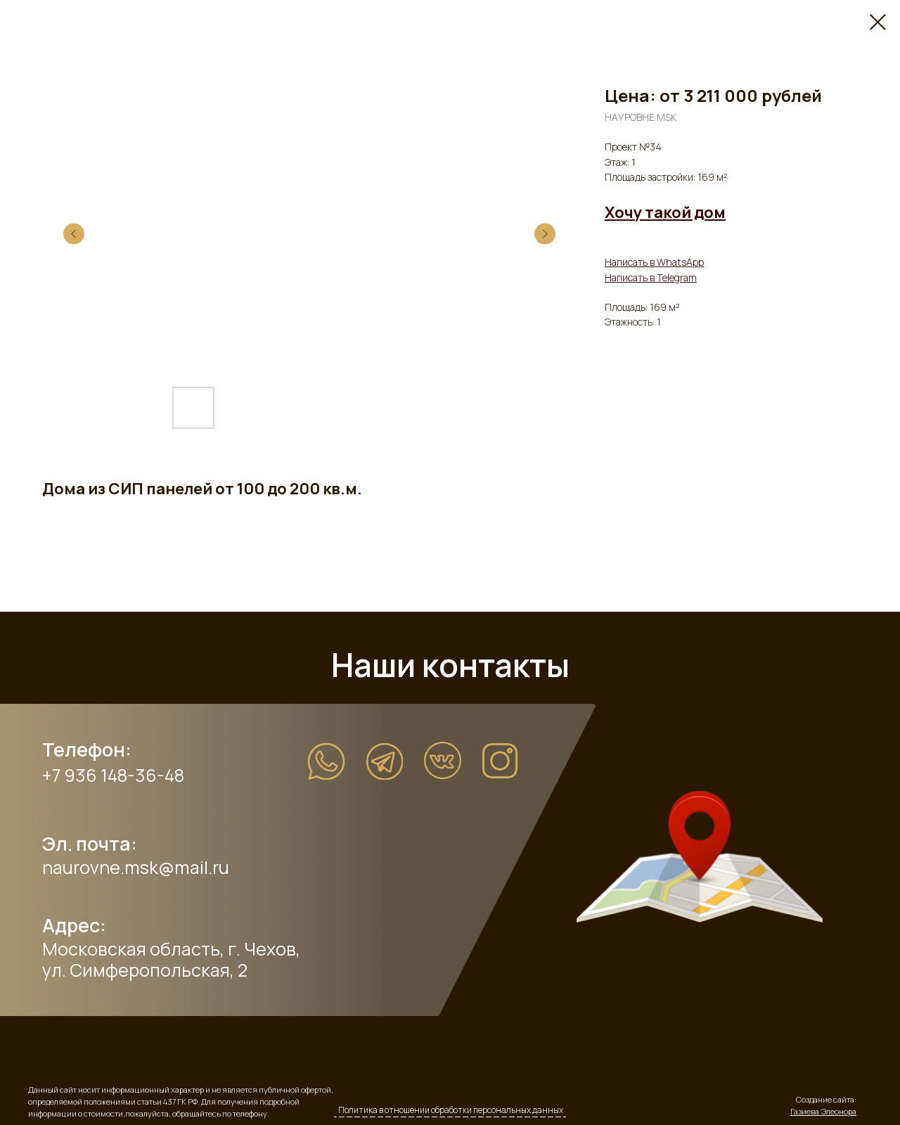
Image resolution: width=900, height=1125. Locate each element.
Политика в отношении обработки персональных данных (450, 1110)
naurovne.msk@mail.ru (135, 867)
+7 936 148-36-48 (113, 775)
